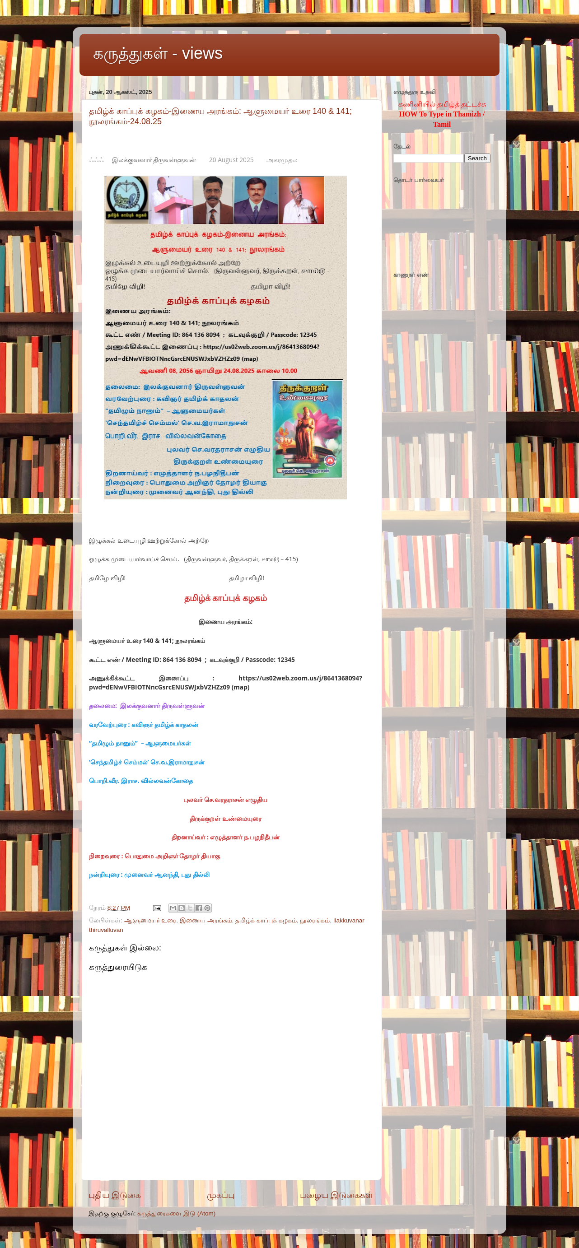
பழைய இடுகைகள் (336, 1195)
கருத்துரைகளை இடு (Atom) (176, 1213)
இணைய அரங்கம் (206, 920)
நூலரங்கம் (315, 920)
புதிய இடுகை (115, 1195)
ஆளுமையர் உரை (150, 920)
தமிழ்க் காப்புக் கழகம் (266, 920)
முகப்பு (220, 1195)
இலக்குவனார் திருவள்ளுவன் (154, 159)
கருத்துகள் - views (158, 53)
